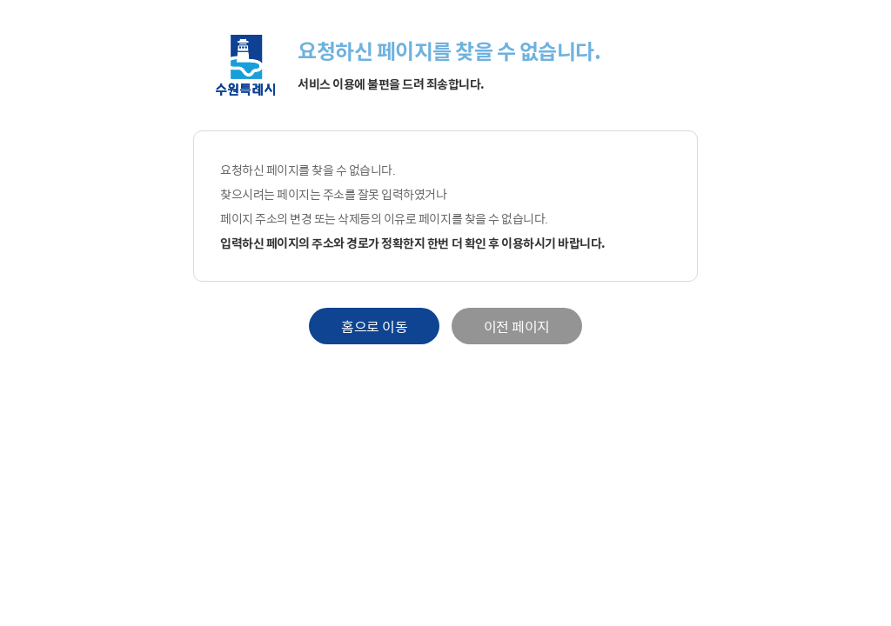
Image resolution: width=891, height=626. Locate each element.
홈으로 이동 (374, 326)
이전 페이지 (517, 326)
